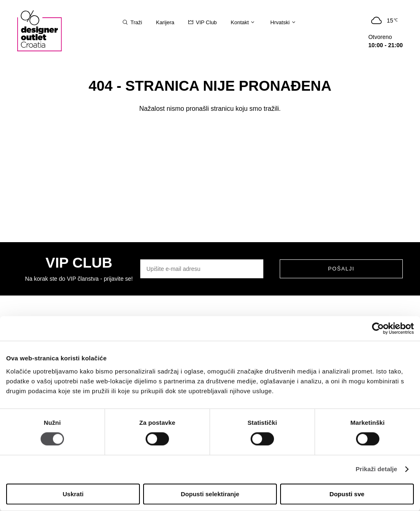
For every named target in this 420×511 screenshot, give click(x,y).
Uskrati (73, 493)
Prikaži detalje (376, 469)
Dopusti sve (346, 493)
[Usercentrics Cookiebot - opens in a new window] (378, 328)
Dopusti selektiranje (210, 493)
